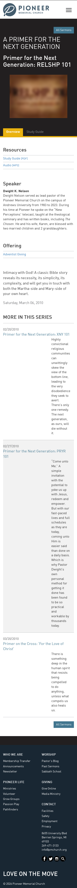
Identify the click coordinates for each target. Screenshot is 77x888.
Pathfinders (10, 809)
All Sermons (63, 30)
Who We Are (13, 754)
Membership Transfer (16, 761)
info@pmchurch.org (54, 849)
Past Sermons (50, 766)
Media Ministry (51, 794)
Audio (11, 165)
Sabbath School (51, 771)
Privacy (46, 826)
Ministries (9, 788)
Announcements (13, 766)
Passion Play (11, 804)
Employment (49, 821)
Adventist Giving (14, 254)
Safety (45, 816)
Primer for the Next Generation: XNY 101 (36, 334)
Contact (49, 804)
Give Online (49, 788)
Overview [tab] (13, 132)
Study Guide (15, 158)
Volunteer (9, 794)
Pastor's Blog (50, 761)
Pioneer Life (13, 782)
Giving (47, 782)
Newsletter (10, 771)
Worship (49, 754)
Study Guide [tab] (35, 132)
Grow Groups (11, 799)
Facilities (47, 811)
